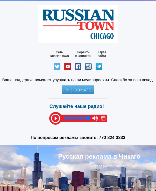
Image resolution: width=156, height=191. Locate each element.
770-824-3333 (112, 137)
